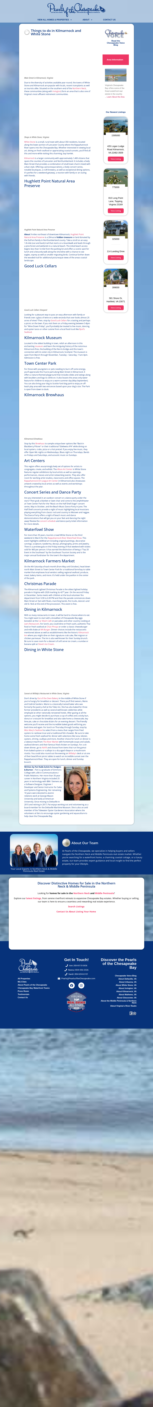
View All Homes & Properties (54, 20)
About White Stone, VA (126, 985)
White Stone (29, 142)
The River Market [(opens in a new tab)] (50, 741)
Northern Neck (79, 88)
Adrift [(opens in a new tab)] (44, 747)
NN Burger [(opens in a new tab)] (45, 629)
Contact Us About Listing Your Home (76, 911)
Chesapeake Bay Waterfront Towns (34, 988)
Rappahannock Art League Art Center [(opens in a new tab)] (41, 481)
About (88, 20)
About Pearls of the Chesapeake (32, 985)
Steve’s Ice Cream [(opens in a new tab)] (46, 644)
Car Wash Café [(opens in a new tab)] (45, 621)
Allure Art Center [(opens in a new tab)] (64, 469)
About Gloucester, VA (126, 998)
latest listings (33, 898)
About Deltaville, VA (127, 979)
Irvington (57, 91)
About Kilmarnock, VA (126, 991)
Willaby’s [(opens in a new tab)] (72, 753)
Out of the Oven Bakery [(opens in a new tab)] (47, 698)
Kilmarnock (29, 158)
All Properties (24, 979)
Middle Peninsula (104, 893)
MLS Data (22, 982)
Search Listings (76, 906)
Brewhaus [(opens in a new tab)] (39, 443)
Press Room (23, 991)
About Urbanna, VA (127, 982)
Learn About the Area (116, 97)
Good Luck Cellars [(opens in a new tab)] (59, 320)
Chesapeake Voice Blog (125, 976)
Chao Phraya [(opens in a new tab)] (52, 626)
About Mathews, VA (127, 995)
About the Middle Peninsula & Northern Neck (119, 1002)
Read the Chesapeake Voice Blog (116, 43)
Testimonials (23, 994)
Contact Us (109, 20)
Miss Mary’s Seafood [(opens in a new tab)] (33, 730)
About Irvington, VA (128, 988)
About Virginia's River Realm (123, 1006)
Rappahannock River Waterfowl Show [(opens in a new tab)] (65, 538)
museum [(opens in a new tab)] (39, 346)
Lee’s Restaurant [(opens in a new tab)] (31, 623)
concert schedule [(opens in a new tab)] (48, 521)
